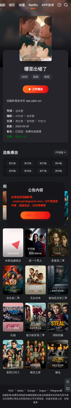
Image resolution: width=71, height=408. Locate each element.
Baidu (20, 390)
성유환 (19, 110)
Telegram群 (56, 390)
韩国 (35, 76)
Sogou (42, 390)
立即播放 (35, 89)
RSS (11, 390)
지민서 (42, 121)
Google (31, 390)
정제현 (30, 121)
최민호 (19, 121)
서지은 (19, 115)
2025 (24, 76)
